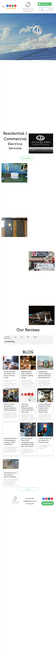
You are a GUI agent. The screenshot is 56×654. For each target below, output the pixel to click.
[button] (3, 346)
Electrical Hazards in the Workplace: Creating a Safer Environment (10, 441)
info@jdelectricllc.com (29, 501)
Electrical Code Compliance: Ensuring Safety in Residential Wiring (10, 407)
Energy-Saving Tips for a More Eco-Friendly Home (45, 440)
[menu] (3, 7)
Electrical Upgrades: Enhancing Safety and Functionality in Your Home (28, 408)
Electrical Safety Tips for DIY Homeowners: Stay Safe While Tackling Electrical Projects (27, 442)
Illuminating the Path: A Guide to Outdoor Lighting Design (27, 374)
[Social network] (12, 6)
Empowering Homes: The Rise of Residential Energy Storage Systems (44, 374)
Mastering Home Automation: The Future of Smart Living (9, 374)
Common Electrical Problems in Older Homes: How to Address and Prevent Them (44, 408)
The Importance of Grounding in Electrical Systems (10, 475)
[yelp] (10, 6)
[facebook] (7, 6)
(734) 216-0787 (30, 498)
